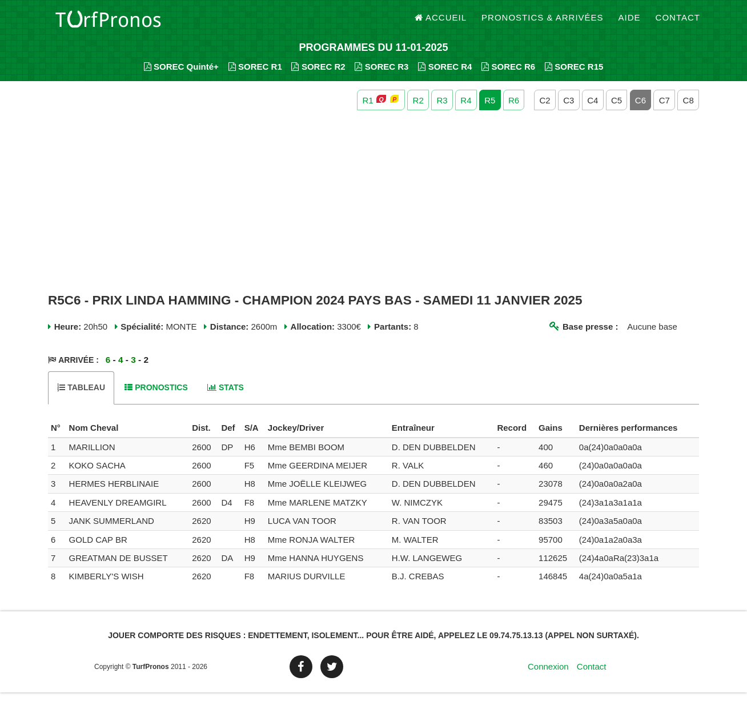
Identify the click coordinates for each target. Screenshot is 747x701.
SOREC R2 (318, 74)
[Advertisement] (373, 210)
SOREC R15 (574, 74)
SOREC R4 (445, 74)
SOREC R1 (255, 74)
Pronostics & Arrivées (542, 22)
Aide (630, 22)
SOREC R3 (381, 74)
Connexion (548, 675)
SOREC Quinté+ (181, 74)
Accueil (441, 22)
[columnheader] (57, 436)
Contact (678, 22)
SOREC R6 (508, 74)
